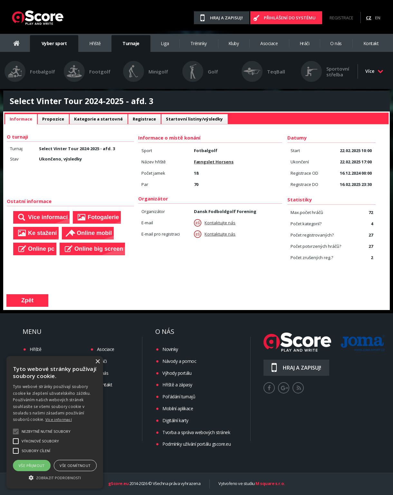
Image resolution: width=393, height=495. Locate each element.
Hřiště (95, 43)
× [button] (97, 361)
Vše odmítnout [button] (75, 465)
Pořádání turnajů (178, 396)
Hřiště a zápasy (177, 385)
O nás (336, 43)
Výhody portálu (176, 373)
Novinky (170, 349)
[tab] (21, 119)
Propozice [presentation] (53, 119)
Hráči (305, 43)
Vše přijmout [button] (32, 465)
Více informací (58, 419)
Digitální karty (175, 420)
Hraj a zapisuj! (226, 18)
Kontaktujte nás (214, 223)
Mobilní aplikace (177, 408)
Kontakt (371, 43)
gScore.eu (118, 484)
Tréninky (198, 43)
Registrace (341, 18)
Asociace (269, 43)
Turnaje (130, 43)
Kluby (233, 43)
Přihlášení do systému (290, 18)
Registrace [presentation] (144, 119)
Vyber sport (54, 43)
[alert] (54, 422)
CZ (368, 18)
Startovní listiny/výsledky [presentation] (194, 119)
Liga (165, 43)
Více (374, 71)
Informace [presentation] (21, 119)
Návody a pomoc (179, 361)
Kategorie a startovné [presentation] (98, 119)
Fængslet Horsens (214, 162)
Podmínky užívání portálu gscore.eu (196, 444)
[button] (55, 477)
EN (377, 18)
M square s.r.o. (270, 484)
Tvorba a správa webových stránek (196, 432)
